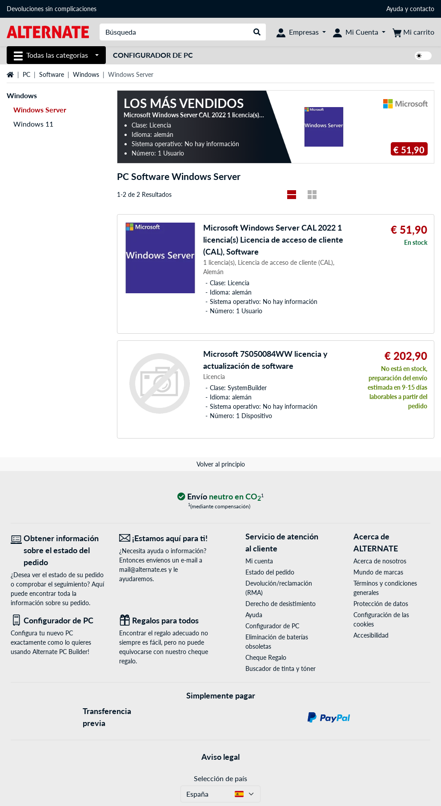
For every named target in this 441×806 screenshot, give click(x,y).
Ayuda (394, 8)
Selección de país (220, 778)
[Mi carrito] (413, 32)
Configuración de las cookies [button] (381, 619)
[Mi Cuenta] (359, 32)
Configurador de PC (153, 55)
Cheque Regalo (265, 657)
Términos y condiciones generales (385, 587)
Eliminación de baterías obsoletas (276, 641)
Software (51, 74)
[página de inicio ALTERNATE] (48, 31)
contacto (422, 8)
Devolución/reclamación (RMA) (278, 587)
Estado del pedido (269, 572)
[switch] (423, 56)
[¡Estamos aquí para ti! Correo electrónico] (166, 538)
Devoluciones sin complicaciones (51, 8)
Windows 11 (33, 124)
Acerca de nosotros (379, 561)
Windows (86, 74)
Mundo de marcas (378, 572)
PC (26, 74)
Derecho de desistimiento (280, 603)
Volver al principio (220, 464)
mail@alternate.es (143, 569)
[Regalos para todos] (166, 620)
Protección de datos (380, 603)
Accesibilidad (371, 635)
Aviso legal (220, 757)
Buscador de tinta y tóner (280, 668)
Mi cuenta (259, 561)
